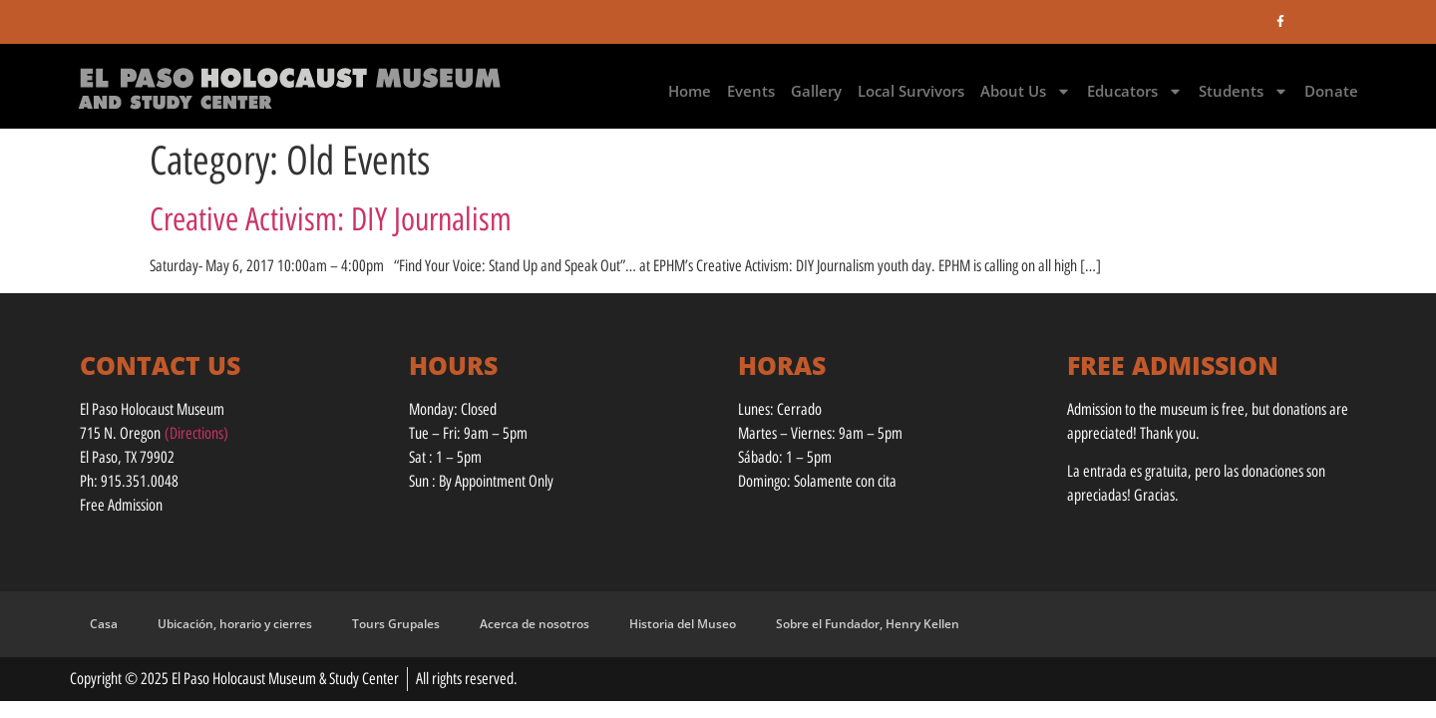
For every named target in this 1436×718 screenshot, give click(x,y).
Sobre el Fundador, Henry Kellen (867, 623)
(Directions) (196, 433)
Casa (104, 623)
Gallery (816, 91)
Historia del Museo (682, 623)
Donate (1331, 91)
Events (751, 91)
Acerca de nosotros (534, 623)
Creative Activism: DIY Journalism (331, 219)
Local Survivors (911, 91)
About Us (1025, 91)
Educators (1135, 91)
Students (1243, 91)
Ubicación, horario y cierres (235, 623)
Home (689, 91)
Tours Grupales (396, 623)
